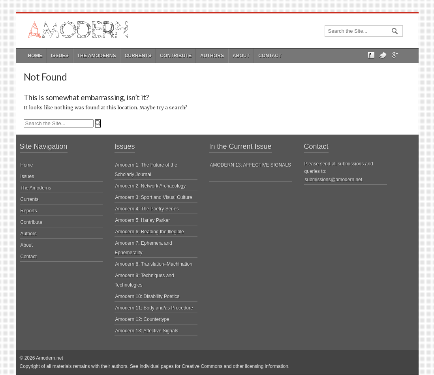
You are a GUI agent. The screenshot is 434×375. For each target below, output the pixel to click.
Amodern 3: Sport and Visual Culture (153, 197)
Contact (270, 55)
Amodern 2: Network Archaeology (150, 186)
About (241, 55)
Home (35, 55)
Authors (212, 55)
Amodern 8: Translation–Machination (153, 264)
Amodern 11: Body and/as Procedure (154, 308)
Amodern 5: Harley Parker (142, 220)
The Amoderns (96, 55)
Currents (138, 55)
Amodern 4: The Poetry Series (147, 209)
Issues (60, 55)
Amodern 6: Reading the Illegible (149, 231)
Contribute (176, 55)
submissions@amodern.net (334, 179)
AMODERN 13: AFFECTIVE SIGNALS (250, 165)
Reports (29, 211)
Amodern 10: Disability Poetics (147, 296)
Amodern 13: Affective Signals (146, 331)
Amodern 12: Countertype (142, 319)
